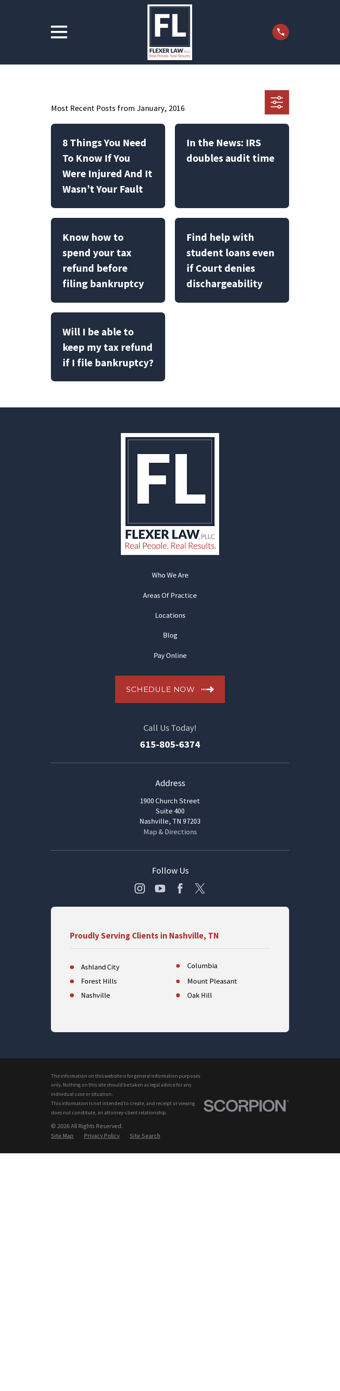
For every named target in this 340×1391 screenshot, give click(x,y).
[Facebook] (180, 888)
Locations (170, 615)
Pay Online (170, 655)
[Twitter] (200, 888)
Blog (170, 635)
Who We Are (170, 575)
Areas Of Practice (170, 595)
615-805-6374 (170, 744)
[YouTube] (160, 888)
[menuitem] (62, 1136)
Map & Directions (170, 831)
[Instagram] (140, 888)
